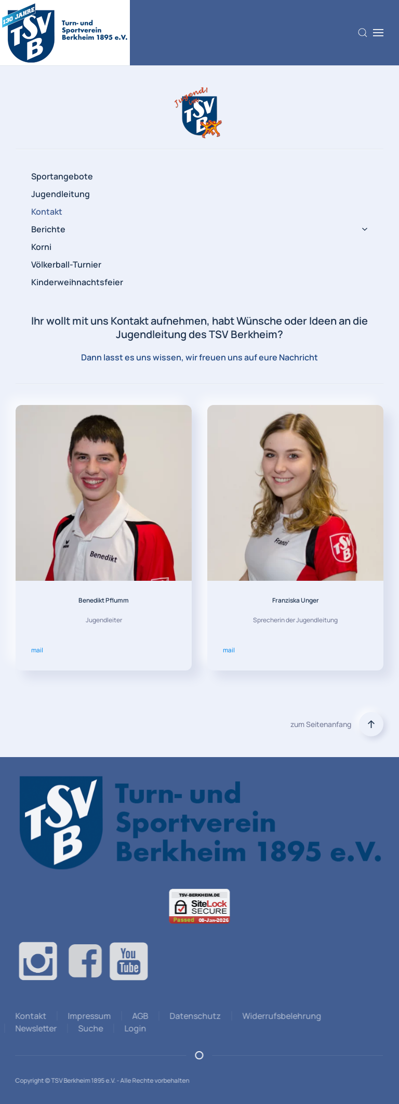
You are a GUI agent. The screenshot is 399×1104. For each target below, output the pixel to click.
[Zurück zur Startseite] (65, 32)
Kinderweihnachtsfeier (77, 282)
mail (37, 650)
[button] (362, 32)
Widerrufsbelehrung (280, 1016)
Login (133, 1028)
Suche (88, 1028)
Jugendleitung (60, 194)
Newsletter (34, 1028)
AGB (138, 1016)
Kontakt (46, 211)
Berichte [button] (199, 229)
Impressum (87, 1016)
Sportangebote (62, 176)
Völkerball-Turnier (66, 264)
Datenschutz (193, 1016)
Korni (41, 247)
